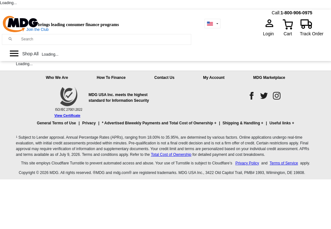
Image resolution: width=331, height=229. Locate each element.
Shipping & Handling (241, 123)
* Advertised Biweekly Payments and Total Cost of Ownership (157, 123)
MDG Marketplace (269, 77)
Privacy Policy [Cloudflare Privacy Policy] (247, 163)
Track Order (311, 33)
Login (270, 33)
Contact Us (164, 77)
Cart (288, 33)
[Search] (104, 39)
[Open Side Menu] (24, 54)
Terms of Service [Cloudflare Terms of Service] (284, 163)
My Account (214, 77)
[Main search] (10, 39)
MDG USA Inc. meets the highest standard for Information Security (119, 98)
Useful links (280, 123)
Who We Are (57, 77)
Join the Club (37, 29)
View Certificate (67, 115)
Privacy (89, 123)
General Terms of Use (56, 123)
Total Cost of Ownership (171, 154)
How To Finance (111, 77)
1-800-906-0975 (296, 12)
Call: (276, 12)
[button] (165, 126)
